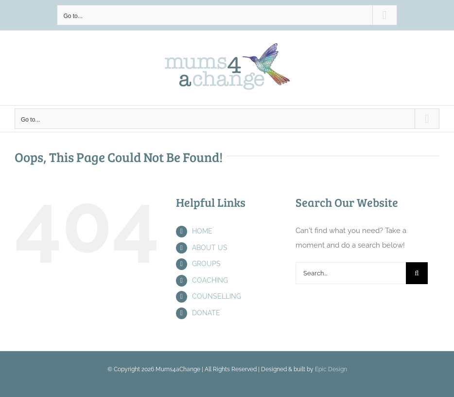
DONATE (206, 313)
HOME (202, 231)
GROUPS (206, 264)
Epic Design (331, 369)
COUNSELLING (216, 296)
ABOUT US (209, 248)
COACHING (210, 280)
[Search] (417, 273)
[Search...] (350, 273)
